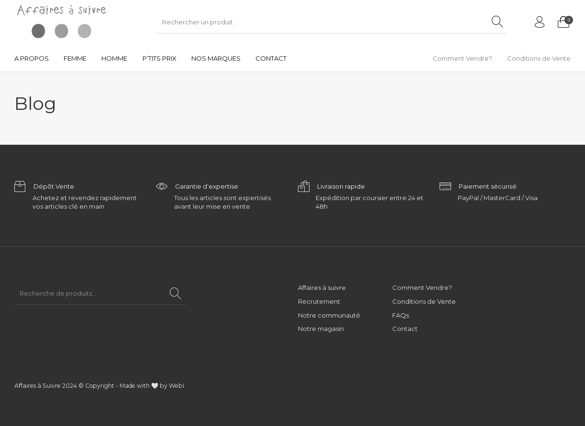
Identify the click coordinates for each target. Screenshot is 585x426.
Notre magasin (321, 328)
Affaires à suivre (322, 287)
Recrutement (319, 301)
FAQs (400, 315)
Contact (405, 328)
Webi (176, 385)
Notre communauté (329, 315)
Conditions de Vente (424, 301)
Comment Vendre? (422, 287)
